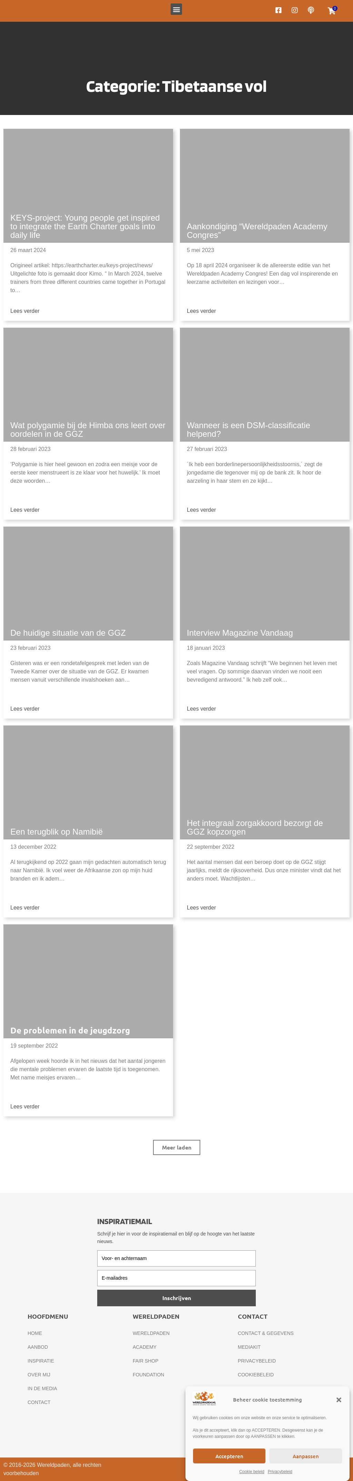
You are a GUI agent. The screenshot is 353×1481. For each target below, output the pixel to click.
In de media (42, 1388)
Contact (39, 1402)
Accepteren (229, 1456)
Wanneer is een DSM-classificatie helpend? (248, 430)
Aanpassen (306, 1456)
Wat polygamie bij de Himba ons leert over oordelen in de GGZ (87, 430)
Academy (145, 1347)
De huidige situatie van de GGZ (68, 632)
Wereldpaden (151, 1333)
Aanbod (38, 1347)
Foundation (148, 1374)
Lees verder (25, 311)
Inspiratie (41, 1361)
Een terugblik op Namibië (56, 831)
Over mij (39, 1374)
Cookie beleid (251, 1471)
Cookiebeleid (256, 1374)
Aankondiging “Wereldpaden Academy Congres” (257, 231)
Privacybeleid (280, 1471)
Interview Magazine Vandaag (240, 632)
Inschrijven (176, 1297)
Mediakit (249, 1347)
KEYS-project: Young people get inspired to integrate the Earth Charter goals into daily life (85, 226)
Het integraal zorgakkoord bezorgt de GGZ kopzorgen (255, 827)
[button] (338, 1399)
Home (35, 1333)
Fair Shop (146, 1361)
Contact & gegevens (266, 1333)
